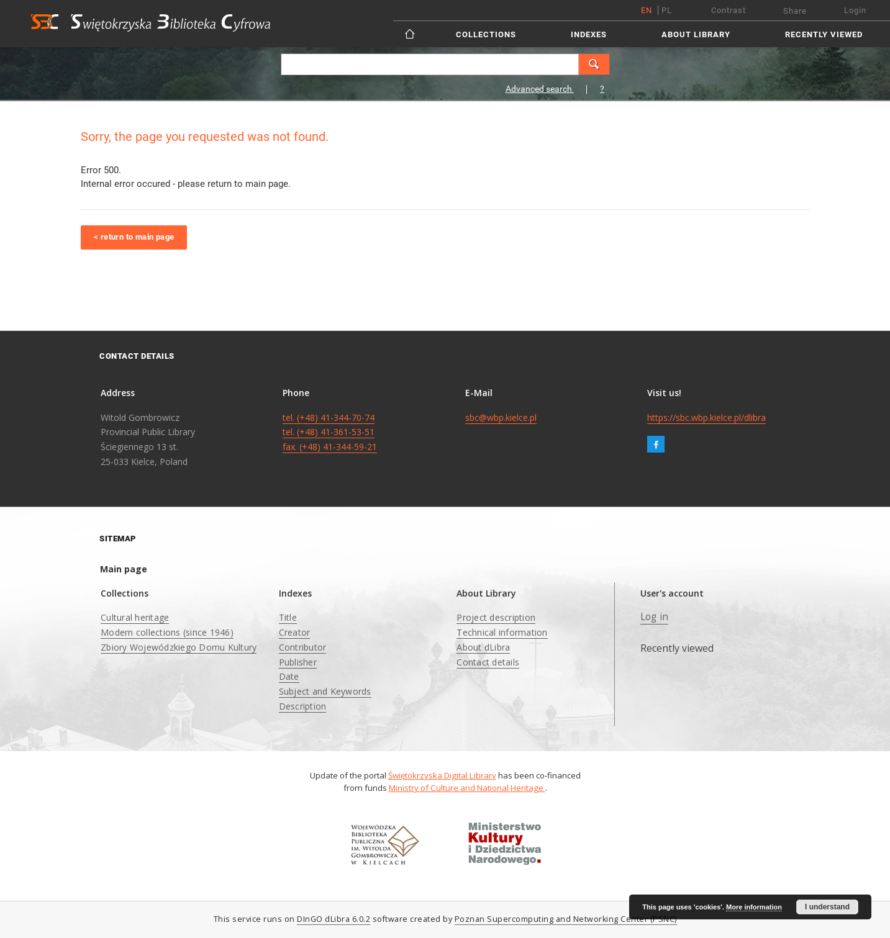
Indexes (589, 34)
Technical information (501, 632)
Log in (654, 616)
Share (795, 11)
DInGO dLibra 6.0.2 (333, 919)
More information (754, 907)
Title (288, 617)
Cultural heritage (135, 617)
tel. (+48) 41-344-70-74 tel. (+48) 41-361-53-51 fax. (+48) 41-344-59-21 (330, 432)
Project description (495, 617)
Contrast (728, 10)
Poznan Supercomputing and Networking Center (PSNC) (566, 919)
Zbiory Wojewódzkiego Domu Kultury (179, 647)
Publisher (298, 662)
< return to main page (134, 236)
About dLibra (483, 647)
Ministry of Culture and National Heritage (467, 787)
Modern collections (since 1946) (167, 632)
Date (289, 676)
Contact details (487, 662)
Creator (295, 632)
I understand (827, 907)
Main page (123, 569)
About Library (695, 34)
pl (666, 10)
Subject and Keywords (325, 691)
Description (303, 706)
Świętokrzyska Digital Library (442, 775)
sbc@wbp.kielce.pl (501, 417)
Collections (486, 34)
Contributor (303, 647)
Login (855, 10)
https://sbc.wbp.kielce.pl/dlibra (706, 417)
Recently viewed (824, 34)
